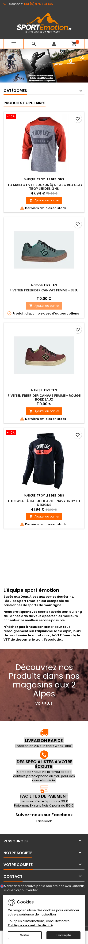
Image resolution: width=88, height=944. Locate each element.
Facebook (44, 821)
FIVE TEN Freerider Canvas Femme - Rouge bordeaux (44, 397)
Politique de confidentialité (30, 925)
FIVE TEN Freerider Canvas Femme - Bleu (44, 290)
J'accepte (63, 935)
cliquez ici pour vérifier (21, 890)
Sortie (24, 935)
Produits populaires (25, 103)
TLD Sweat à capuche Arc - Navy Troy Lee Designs (44, 503)
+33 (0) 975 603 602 (38, 4)
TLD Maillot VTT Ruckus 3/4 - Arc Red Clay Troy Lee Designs (44, 186)
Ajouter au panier (44, 200)
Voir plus (44, 703)
